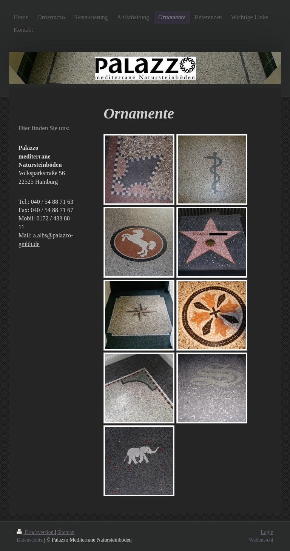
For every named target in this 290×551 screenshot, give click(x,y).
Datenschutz (30, 540)
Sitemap (66, 532)
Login (267, 532)
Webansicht (261, 540)
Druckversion (36, 532)
